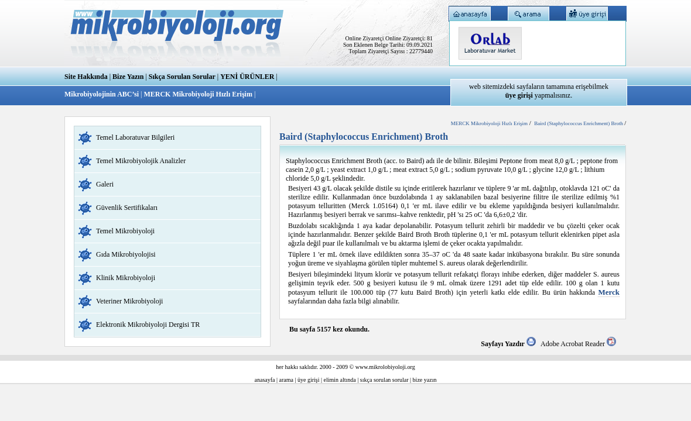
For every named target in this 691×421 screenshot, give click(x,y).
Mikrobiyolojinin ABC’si (102, 94)
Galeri (105, 184)
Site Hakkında (86, 77)
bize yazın (425, 380)
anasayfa (265, 380)
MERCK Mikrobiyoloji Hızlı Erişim (197, 94)
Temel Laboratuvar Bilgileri (135, 137)
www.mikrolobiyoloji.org (385, 367)
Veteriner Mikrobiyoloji (129, 301)
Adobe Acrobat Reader (578, 344)
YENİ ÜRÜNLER (247, 77)
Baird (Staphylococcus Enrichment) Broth (579, 123)
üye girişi (308, 380)
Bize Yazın (127, 77)
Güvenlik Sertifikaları (127, 207)
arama (286, 380)
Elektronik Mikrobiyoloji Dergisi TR (148, 324)
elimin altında (340, 380)
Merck (609, 292)
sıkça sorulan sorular (384, 380)
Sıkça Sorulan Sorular (182, 77)
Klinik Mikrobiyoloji (125, 278)
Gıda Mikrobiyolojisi (126, 254)
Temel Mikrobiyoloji (125, 231)
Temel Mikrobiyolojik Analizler (141, 161)
